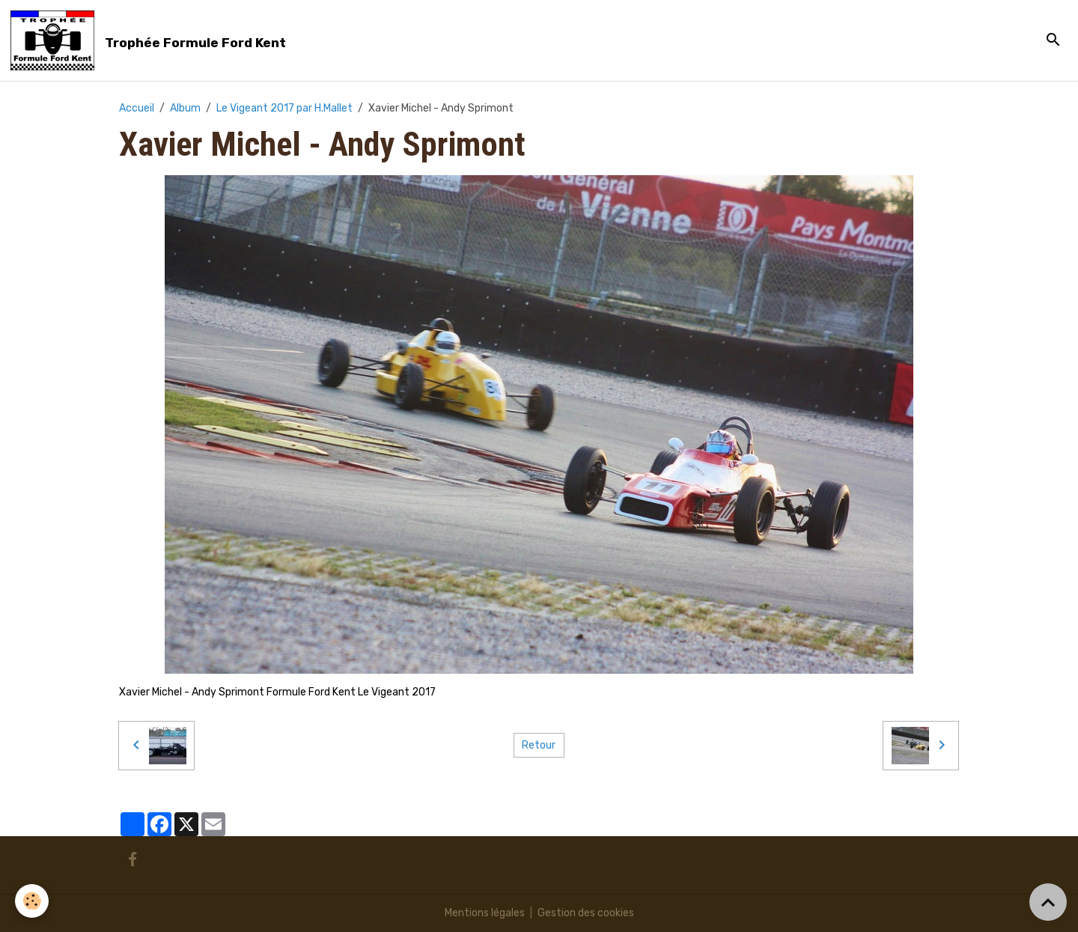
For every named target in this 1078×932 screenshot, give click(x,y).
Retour (538, 745)
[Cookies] (32, 901)
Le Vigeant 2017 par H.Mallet (284, 108)
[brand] (150, 40)
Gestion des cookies (586, 913)
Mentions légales (485, 913)
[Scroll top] (1048, 902)
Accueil (136, 108)
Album (185, 108)
